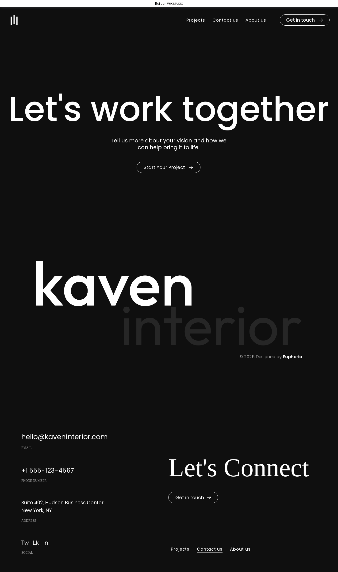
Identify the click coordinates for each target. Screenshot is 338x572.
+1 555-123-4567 (47, 470)
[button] (305, 20)
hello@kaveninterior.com (64, 437)
